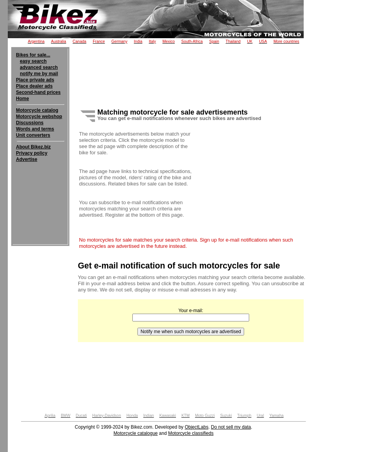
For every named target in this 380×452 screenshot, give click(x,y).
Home (22, 98)
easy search (33, 61)
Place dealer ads (34, 86)
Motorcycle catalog (37, 110)
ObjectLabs (196, 427)
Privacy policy (32, 153)
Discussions (30, 122)
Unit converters (33, 135)
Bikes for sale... (33, 55)
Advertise (26, 159)
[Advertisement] (40, 186)
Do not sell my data (231, 427)
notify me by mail (39, 73)
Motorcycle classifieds (191, 433)
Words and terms (35, 129)
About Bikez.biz (33, 147)
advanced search (39, 67)
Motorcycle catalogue (136, 433)
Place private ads (35, 80)
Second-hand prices (38, 92)
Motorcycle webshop (39, 116)
